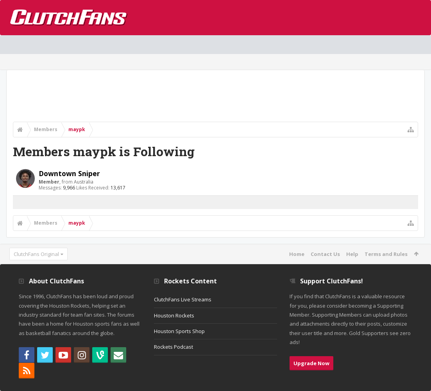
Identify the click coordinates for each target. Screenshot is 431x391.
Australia (83, 181)
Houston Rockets (174, 315)
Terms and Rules (386, 254)
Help (352, 254)
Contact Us (325, 254)
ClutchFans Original (36, 254)
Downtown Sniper (69, 173)
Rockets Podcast (173, 346)
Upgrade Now (311, 363)
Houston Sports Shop (179, 331)
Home (296, 254)
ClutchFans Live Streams (182, 299)
